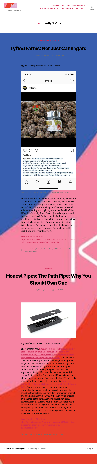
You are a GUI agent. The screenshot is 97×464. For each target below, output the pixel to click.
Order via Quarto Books (69, 10)
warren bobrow (59, 444)
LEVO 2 (56, 259)
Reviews (41, 44)
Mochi (71, 259)
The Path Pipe (48, 444)
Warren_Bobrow (43, 66)
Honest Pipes (38, 444)
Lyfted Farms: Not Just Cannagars (48, 54)
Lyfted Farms (64, 259)
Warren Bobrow (58, 7)
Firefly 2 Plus (36, 259)
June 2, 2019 (59, 300)
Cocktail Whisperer (18, 459)
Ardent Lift (27, 259)
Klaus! (68, 7)
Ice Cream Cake (47, 259)
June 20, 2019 (59, 66)
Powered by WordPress (38, 459)
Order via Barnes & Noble (48, 10)
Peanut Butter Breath (31, 261)
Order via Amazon (78, 7)
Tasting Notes (53, 44)
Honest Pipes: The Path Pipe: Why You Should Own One (48, 289)
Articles (82, 10)
